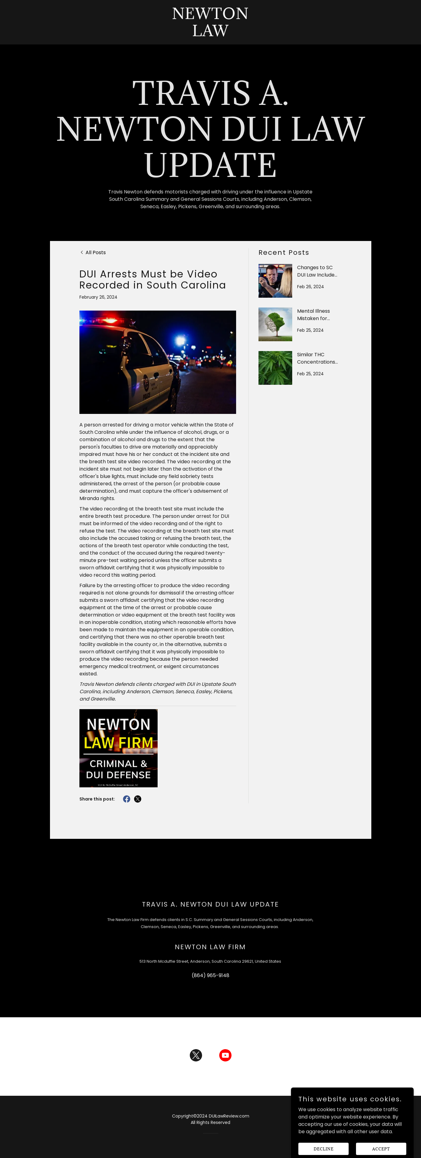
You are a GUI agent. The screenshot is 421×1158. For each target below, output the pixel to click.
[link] (210, 34)
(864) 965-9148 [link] (210, 975)
